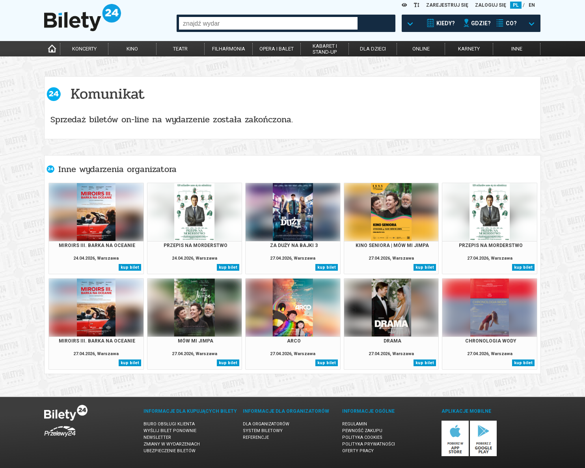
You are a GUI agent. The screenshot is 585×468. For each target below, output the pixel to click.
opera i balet (276, 49)
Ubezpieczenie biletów (169, 450)
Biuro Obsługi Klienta (169, 424)
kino (132, 49)
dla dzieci (373, 49)
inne (516, 49)
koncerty (84, 49)
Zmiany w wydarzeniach (171, 444)
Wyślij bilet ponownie (169, 430)
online (421, 49)
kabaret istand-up (325, 49)
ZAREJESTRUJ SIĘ (447, 5)
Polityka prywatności (368, 444)
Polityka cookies (362, 437)
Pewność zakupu (362, 430)
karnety (469, 49)
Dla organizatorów (266, 424)
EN (532, 5)
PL (516, 5)
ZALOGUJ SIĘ (490, 5)
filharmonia (228, 49)
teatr (180, 49)
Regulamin (354, 424)
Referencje (256, 437)
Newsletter (157, 437)
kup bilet (130, 267)
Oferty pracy (358, 450)
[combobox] (268, 23)
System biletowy (263, 430)
